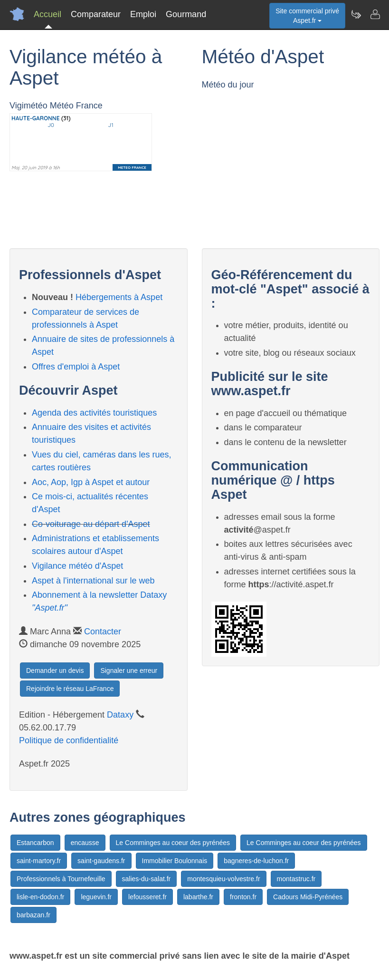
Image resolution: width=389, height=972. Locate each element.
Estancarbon (35, 842)
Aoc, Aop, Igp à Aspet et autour (91, 482)
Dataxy (120, 714)
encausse (85, 842)
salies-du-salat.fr (146, 879)
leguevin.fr (96, 897)
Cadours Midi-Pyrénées (307, 897)
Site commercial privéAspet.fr (307, 15)
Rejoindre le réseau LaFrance (70, 688)
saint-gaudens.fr (101, 861)
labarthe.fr (198, 897)
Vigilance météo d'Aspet (77, 566)
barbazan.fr (33, 915)
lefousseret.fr (147, 897)
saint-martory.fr (39, 861)
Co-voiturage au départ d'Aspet (91, 524)
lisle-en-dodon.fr (40, 897)
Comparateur (96, 14)
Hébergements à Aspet (119, 297)
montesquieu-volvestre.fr (223, 879)
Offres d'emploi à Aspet (76, 366)
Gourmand (186, 14)
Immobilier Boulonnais (175, 861)
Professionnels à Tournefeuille (61, 879)
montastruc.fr (296, 879)
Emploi (143, 14)
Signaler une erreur (128, 670)
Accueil (47, 14)
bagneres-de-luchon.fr (256, 861)
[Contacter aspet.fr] (374, 14)
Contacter (102, 631)
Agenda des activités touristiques (94, 413)
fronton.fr (243, 897)
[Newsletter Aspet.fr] (355, 14)
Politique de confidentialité (68, 740)
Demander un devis (55, 670)
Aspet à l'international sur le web (93, 580)
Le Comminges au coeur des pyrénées (173, 842)
